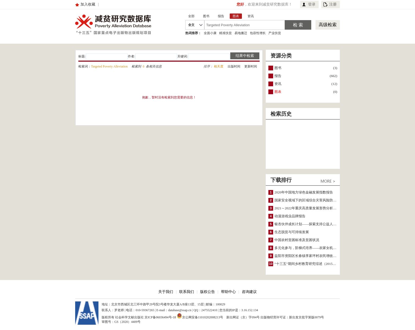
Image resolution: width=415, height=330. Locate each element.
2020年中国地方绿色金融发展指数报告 (303, 192)
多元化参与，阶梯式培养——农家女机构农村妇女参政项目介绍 (322, 248)
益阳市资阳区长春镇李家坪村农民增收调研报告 (310, 256)
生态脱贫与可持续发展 (291, 232)
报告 (277, 76)
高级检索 (328, 24)
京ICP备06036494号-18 (160, 317)
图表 (277, 92)
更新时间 (250, 66)
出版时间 (234, 66)
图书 (277, 68)
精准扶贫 (225, 33)
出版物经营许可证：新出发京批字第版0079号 (292, 317)
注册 (333, 4)
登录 (311, 4)
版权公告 (207, 292)
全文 (191, 25)
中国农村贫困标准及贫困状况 (296, 240)
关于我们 (165, 292)
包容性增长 (258, 33)
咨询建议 (249, 292)
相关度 (218, 66)
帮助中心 (228, 292)
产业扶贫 (274, 33)
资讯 (277, 84)
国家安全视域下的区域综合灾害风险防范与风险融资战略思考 (320, 200)
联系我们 (186, 292)
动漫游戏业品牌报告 (289, 216)
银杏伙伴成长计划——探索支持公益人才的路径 (310, 224)
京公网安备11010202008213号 (200, 315)
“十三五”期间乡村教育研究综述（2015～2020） (310, 264)
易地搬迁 (240, 33)
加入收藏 (87, 4)
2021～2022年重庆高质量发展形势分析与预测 (308, 208)
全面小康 (210, 33)
